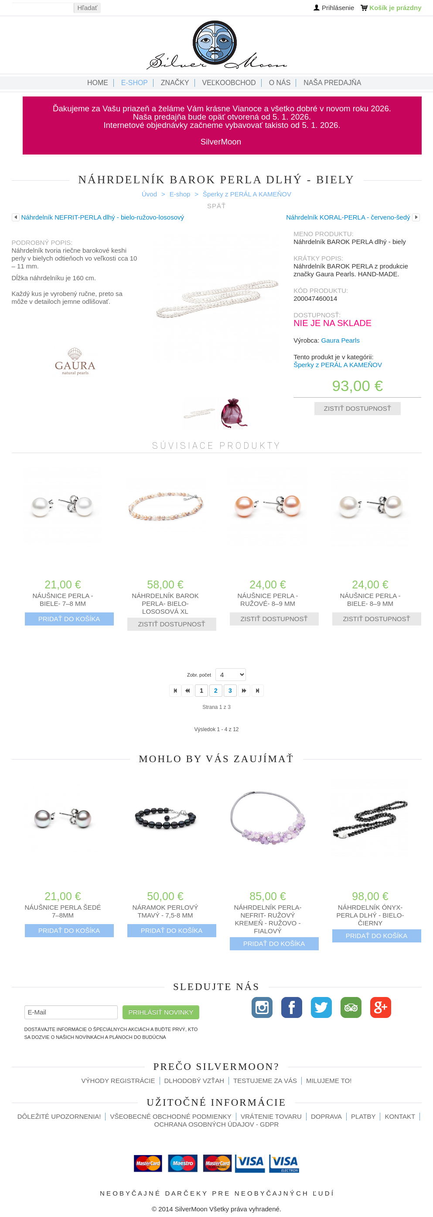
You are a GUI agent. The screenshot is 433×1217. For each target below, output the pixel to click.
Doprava (326, 1116)
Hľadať (88, 7)
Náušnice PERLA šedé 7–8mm (62, 911)
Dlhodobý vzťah (194, 1080)
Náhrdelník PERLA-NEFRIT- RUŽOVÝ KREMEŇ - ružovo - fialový (267, 919)
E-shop (180, 194)
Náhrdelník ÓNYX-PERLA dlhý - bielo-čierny (370, 915)
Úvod (149, 194)
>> (258, 690)
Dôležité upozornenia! (59, 1116)
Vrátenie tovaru (271, 1116)
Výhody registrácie (118, 1080)
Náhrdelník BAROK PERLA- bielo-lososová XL (165, 603)
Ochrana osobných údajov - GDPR (216, 1124)
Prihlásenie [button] (338, 7)
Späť (216, 206)
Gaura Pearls (340, 340)
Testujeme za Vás (265, 1080)
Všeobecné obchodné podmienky (170, 1116)
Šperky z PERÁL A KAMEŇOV (247, 194)
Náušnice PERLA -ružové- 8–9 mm (267, 599)
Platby (363, 1116)
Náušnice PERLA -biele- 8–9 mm (370, 599)
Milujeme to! (328, 1080)
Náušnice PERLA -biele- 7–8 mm (62, 599)
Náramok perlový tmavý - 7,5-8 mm (165, 911)
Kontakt (400, 1116)
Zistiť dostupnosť (357, 408)
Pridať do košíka (69, 618)
